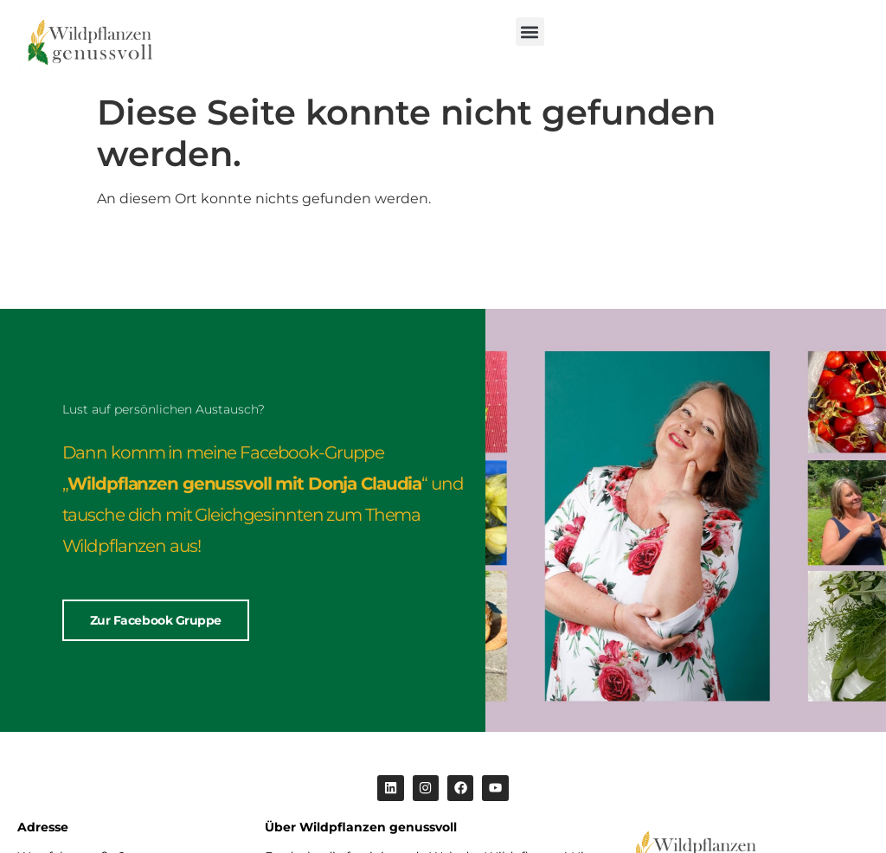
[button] (530, 31)
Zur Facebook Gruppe (156, 622)
